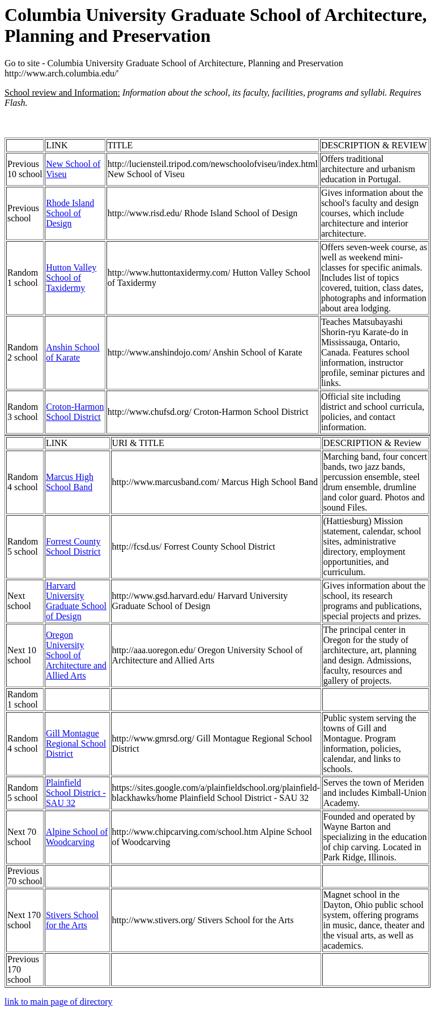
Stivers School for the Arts (72, 920)
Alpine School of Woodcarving (77, 837)
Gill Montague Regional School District (76, 743)
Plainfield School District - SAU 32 (76, 793)
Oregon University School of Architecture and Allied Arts (76, 655)
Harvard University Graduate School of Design (76, 601)
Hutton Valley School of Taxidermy (71, 278)
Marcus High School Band (69, 482)
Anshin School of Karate (73, 352)
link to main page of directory (59, 1001)
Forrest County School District (73, 546)
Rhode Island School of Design (70, 213)
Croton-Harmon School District (75, 412)
